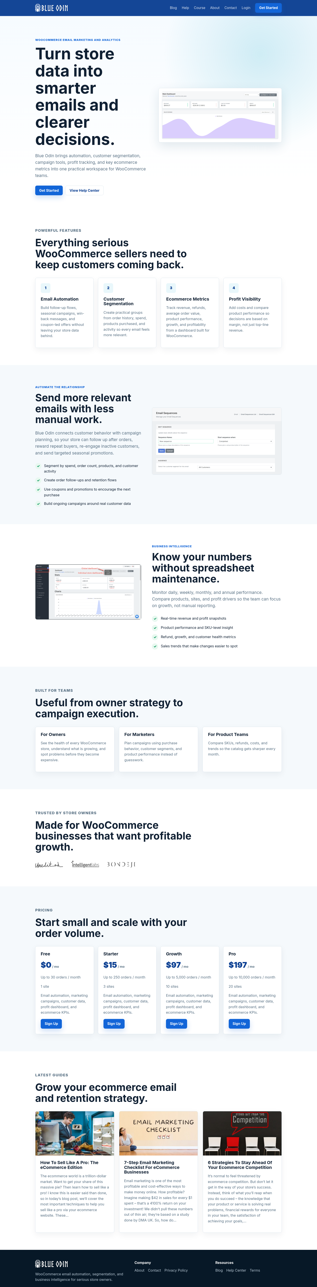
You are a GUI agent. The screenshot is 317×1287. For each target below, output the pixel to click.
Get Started (268, 8)
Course (199, 8)
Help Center (236, 1270)
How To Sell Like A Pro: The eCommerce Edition (69, 1165)
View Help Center (85, 190)
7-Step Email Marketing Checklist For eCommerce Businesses (152, 1167)
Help (185, 8)
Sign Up (51, 1023)
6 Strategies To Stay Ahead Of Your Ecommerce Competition (240, 1165)
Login (246, 8)
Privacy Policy (176, 1270)
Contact (230, 8)
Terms (255, 1270)
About (215, 8)
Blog (173, 8)
